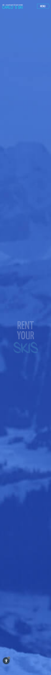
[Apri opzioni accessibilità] (6, 660)
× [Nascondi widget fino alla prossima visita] (8, 658)
